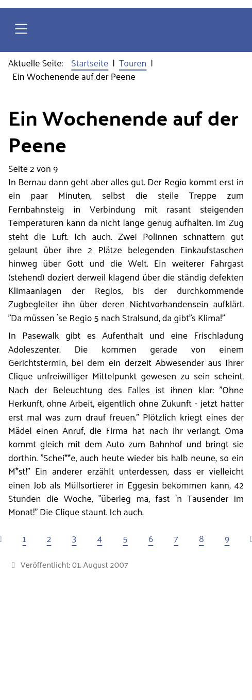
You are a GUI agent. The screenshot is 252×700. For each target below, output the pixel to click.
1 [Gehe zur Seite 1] (24, 538)
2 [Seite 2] (49, 538)
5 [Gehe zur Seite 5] (125, 538)
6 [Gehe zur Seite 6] (151, 538)
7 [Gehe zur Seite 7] (176, 538)
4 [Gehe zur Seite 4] (99, 538)
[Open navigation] (21, 30)
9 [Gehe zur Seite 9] (227, 538)
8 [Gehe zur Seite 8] (201, 538)
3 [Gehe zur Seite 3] (74, 538)
